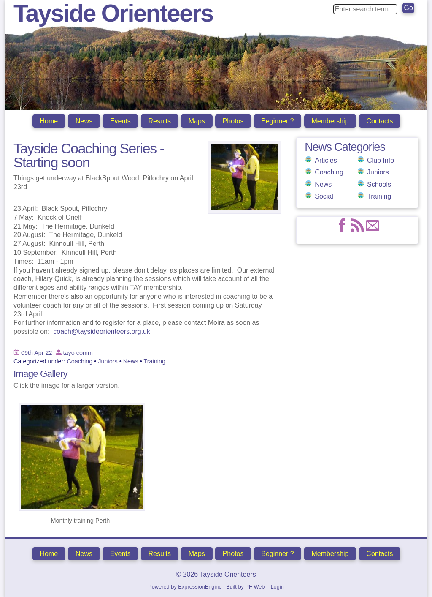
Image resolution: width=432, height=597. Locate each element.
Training (379, 195)
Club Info (380, 159)
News (84, 121)
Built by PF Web (245, 586)
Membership (329, 121)
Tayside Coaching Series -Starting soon (89, 155)
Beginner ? (277, 121)
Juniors (378, 171)
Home (49, 121)
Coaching (329, 171)
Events (120, 121)
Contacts (379, 121)
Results (159, 121)
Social (324, 195)
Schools (379, 183)
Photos (233, 121)
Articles (326, 159)
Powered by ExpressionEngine (184, 586)
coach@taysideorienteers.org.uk (101, 330)
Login (277, 586)
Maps (197, 121)
